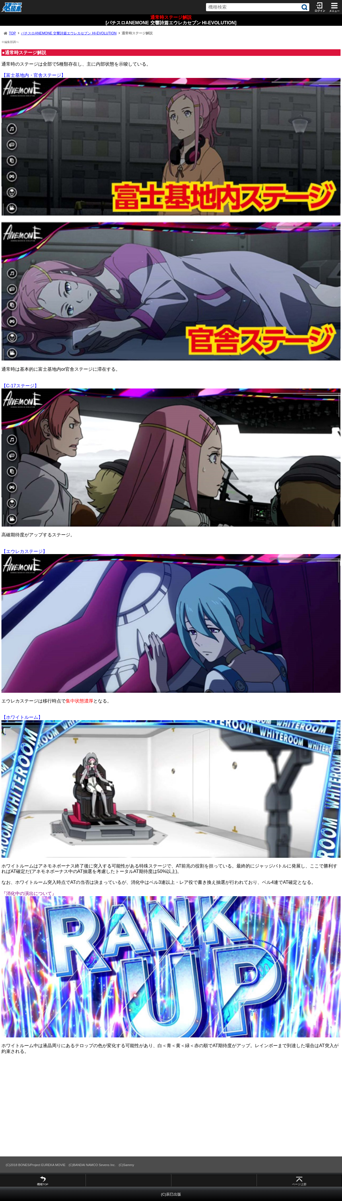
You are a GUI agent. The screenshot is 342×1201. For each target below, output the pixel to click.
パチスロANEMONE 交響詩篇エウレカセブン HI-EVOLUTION (68, 33)
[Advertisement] (171, 1105)
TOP (12, 33)
